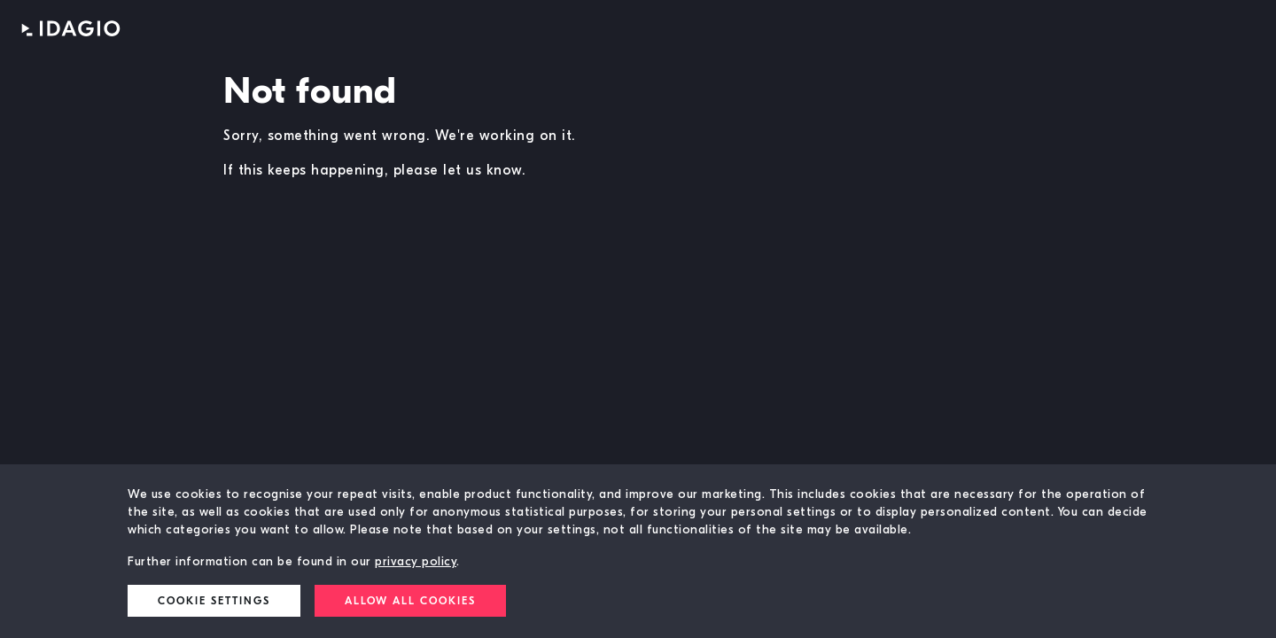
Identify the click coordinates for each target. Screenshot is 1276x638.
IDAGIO (71, 28)
